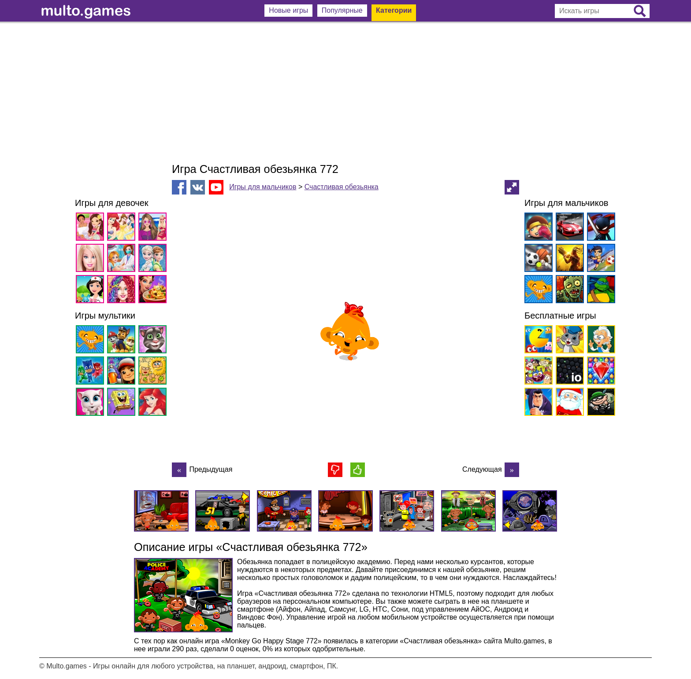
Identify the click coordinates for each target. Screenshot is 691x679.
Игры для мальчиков (262, 187)
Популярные (342, 10)
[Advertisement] (345, 92)
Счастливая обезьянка (342, 187)
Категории (394, 10)
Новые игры (288, 10)
